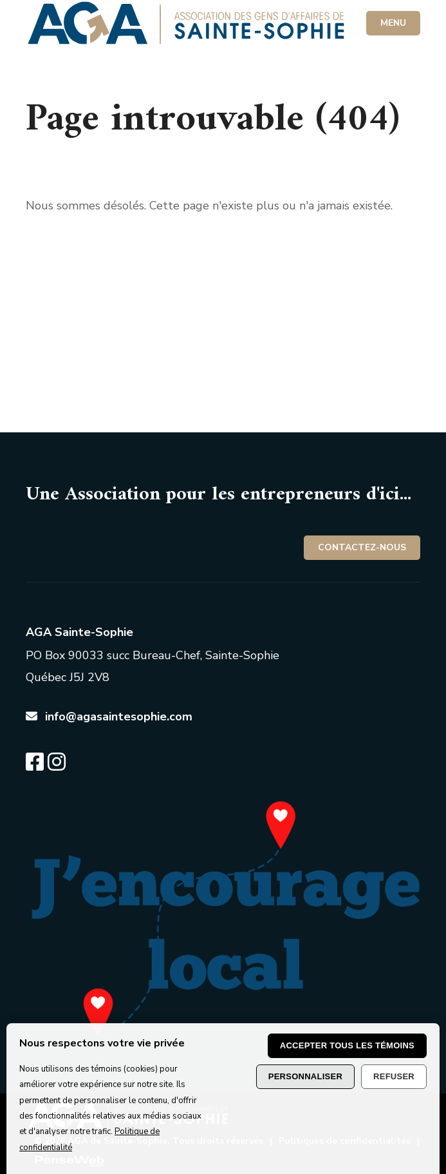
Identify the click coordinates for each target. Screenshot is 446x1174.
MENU (393, 23)
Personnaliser (305, 1076)
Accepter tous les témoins (347, 1045)
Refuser (393, 1076)
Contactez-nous (362, 547)
